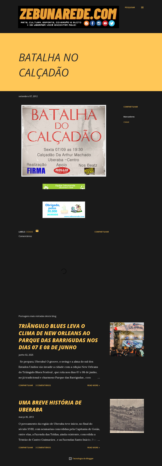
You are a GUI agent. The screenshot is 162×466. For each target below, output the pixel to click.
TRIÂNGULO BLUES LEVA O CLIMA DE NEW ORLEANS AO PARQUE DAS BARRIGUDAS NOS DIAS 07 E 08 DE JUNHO (58, 336)
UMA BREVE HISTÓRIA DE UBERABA (50, 406)
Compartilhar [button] (130, 106)
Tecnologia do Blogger (81, 458)
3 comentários (43, 385)
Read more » (93, 385)
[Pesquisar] (130, 7)
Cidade (126, 122)
